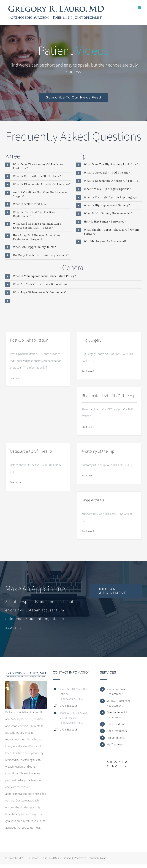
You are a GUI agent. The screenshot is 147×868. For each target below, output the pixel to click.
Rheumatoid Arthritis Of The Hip (108, 396)
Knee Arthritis (93, 500)
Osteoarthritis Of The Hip (31, 451)
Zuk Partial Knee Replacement (116, 691)
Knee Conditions (116, 724)
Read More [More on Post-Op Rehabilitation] (15, 378)
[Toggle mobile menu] (140, 7)
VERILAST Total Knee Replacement (118, 703)
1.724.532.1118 (68, 706)
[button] (38, 166)
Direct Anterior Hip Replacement (117, 714)
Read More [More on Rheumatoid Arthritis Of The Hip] (87, 427)
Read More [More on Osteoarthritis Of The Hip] (15, 482)
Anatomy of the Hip (98, 451)
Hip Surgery (91, 340)
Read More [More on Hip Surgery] (87, 371)
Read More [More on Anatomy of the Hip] (87, 475)
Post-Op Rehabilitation (29, 340)
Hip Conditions (115, 738)
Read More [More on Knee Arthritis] (87, 531)
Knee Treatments (117, 731)
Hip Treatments (116, 744)
